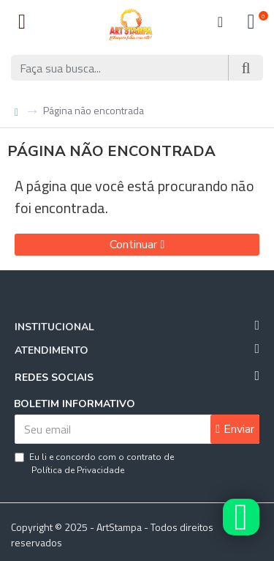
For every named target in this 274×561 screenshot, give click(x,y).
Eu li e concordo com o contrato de (94, 464)
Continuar (133, 245)
